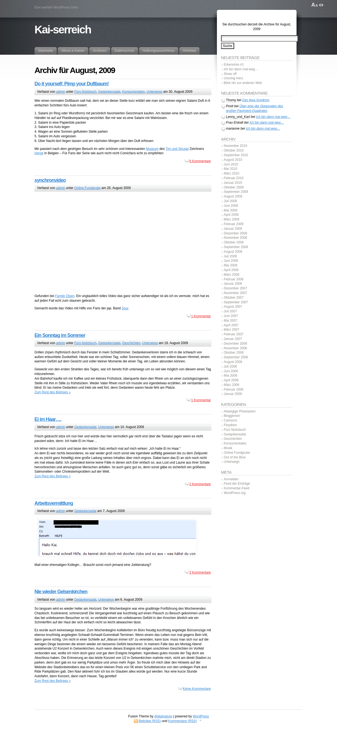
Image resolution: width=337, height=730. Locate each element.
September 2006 (236, 357)
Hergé (38, 153)
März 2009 (231, 219)
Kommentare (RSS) (182, 721)
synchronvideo (50, 180)
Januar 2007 (233, 339)
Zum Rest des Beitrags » (52, 392)
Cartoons (230, 420)
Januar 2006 (233, 394)
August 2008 (233, 252)
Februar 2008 (233, 279)
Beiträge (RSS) (150, 721)
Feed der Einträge (237, 483)
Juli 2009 (230, 201)
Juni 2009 (231, 206)
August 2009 (233, 196)
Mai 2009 (230, 210)
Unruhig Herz (233, 78)
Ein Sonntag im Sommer (59, 335)
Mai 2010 (230, 169)
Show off (230, 74)
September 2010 (236, 155)
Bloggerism (232, 416)
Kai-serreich (62, 29)
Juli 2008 (230, 256)
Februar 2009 (233, 224)
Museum (152, 149)
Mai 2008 (230, 265)
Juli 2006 (230, 366)
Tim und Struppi (176, 149)
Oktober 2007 (234, 297)
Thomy (231, 100)
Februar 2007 (233, 334)
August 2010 (233, 160)
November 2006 (235, 348)
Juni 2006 (231, 371)
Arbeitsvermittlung (53, 503)
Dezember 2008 (235, 233)
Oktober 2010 (234, 150)
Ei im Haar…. (47, 419)
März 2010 (231, 173)
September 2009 (236, 192)
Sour (125, 308)
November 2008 (235, 238)
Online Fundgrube (87, 188)
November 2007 (235, 293)
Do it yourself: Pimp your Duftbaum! (71, 83)
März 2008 (231, 275)
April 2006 (231, 380)
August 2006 (233, 362)
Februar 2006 (233, 389)
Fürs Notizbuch (85, 92)
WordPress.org (235, 493)
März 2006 (231, 385)
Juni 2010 (231, 164)
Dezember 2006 (235, 343)
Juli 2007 (230, 311)
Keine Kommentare (197, 689)
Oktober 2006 (234, 352)
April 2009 (231, 215)
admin (60, 92)
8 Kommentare (200, 161)
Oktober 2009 (234, 187)
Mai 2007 (230, 320)
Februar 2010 (233, 178)
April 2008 (231, 270)
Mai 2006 (230, 375)
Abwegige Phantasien (239, 411)
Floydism (230, 425)
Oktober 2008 (234, 242)
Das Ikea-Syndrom (255, 100)
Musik (228, 448)
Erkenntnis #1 (234, 64)
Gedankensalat (109, 92)
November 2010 (235, 146)
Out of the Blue (235, 457)
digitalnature (163, 716)
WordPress (201, 716)
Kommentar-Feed (236, 488)
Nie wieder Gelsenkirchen (60, 591)
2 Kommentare (200, 484)
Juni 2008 (231, 261)
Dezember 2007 (235, 288)
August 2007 (233, 307)
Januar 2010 (233, 183)
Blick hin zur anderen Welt (243, 83)
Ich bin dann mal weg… (241, 69)
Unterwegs (154, 92)
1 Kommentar (201, 316)
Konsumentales (133, 92)
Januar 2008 (233, 284)
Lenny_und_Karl (238, 117)
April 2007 (231, 325)
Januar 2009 (233, 229)
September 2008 (236, 247)
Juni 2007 (231, 316)
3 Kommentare (200, 572)
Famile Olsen (64, 296)
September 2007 (236, 302)
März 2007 (231, 329)
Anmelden (231, 479)
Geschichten (131, 343)
